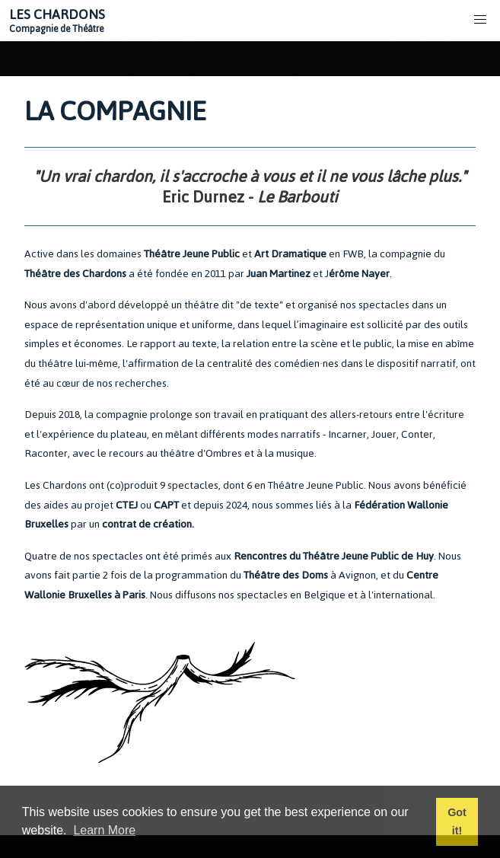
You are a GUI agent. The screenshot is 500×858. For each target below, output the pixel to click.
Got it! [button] (457, 821)
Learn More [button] (104, 830)
